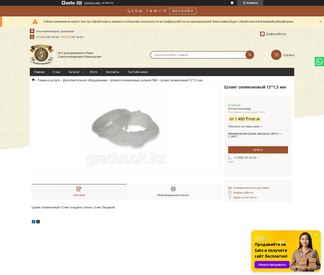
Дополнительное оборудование (85, 80)
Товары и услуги (49, 80)
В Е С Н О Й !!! (183, 11)
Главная (39, 72)
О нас (56, 72)
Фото (94, 72)
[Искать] (249, 54)
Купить (258, 149)
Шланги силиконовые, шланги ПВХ (133, 80)
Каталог (74, 72)
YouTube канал (138, 72)
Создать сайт (92, 2)
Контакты (112, 72)
